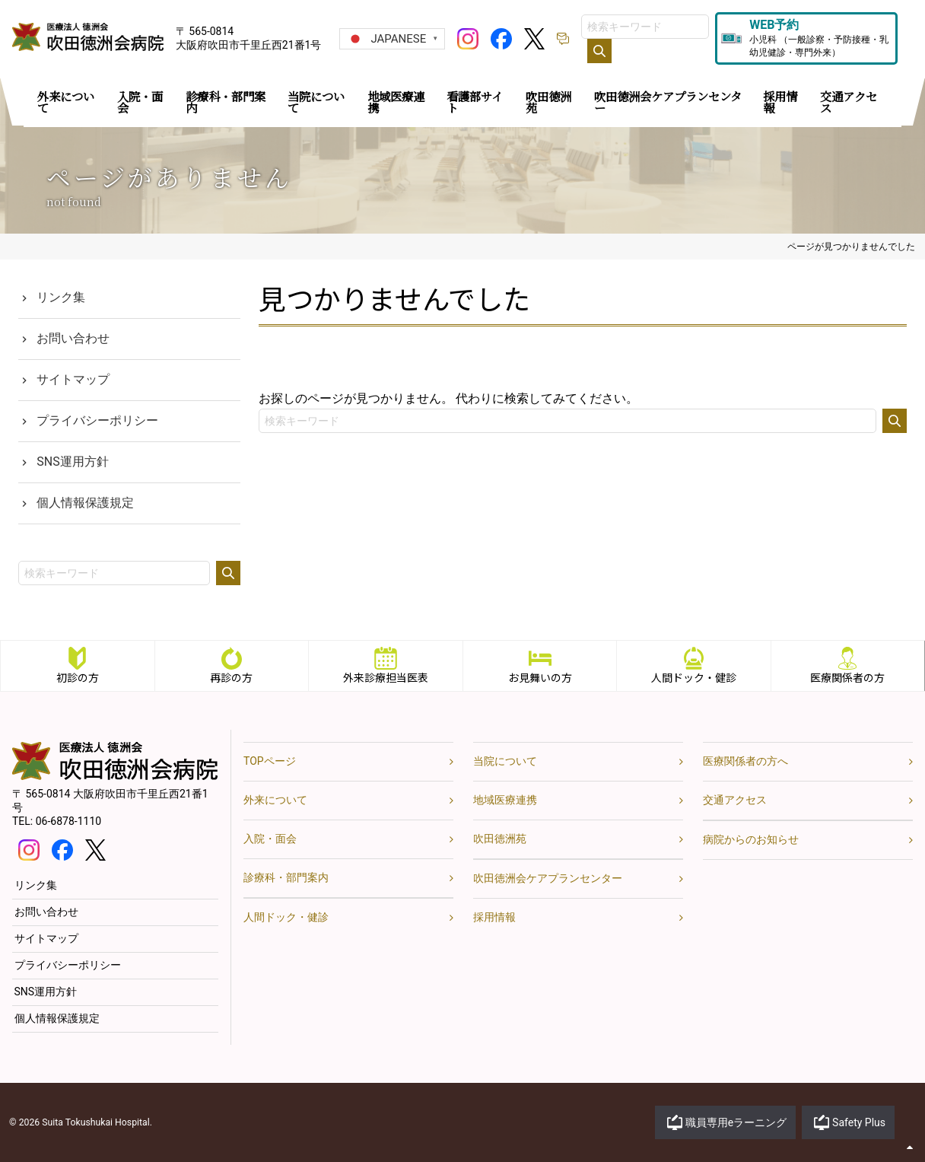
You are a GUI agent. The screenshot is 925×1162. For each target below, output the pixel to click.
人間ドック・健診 (693, 677)
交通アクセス (735, 800)
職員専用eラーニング (736, 1122)
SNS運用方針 (72, 461)
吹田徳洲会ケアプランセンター (547, 878)
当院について (505, 761)
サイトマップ (73, 379)
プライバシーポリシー (97, 420)
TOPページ (269, 761)
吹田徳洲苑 (499, 839)
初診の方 (77, 677)
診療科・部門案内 (286, 877)
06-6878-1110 (68, 821)
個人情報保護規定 (85, 502)
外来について (275, 800)
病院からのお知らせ (751, 839)
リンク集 (61, 297)
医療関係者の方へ (745, 761)
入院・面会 (270, 839)
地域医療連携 (505, 800)
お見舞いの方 (540, 677)
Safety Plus (858, 1122)
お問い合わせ (73, 338)
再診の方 (231, 677)
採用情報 (494, 917)
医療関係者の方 (848, 677)
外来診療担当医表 (385, 677)
